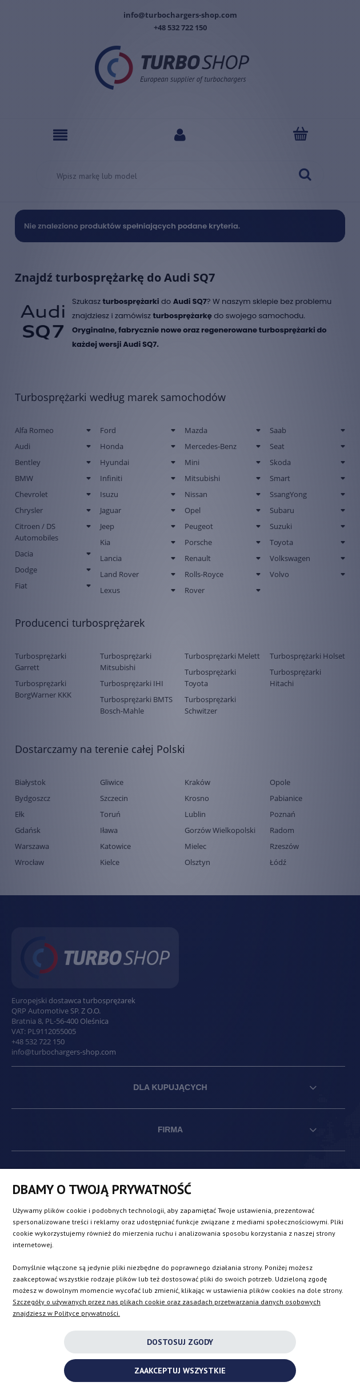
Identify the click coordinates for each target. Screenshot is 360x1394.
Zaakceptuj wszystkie (180, 1370)
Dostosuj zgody (180, 1342)
